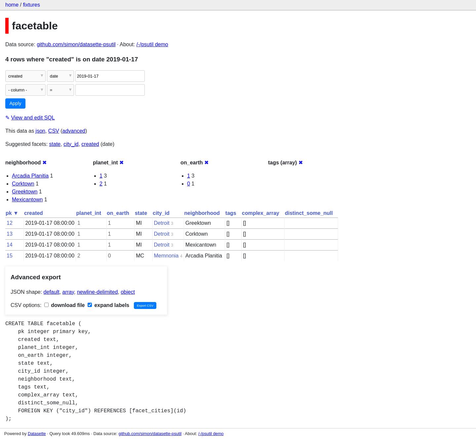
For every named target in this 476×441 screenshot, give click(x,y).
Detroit (162, 223)
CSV (53, 131)
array (68, 292)
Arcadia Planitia (30, 176)
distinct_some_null (309, 213)
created (90, 144)
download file (64, 305)
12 (10, 223)
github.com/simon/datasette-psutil (76, 44)
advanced (73, 131)
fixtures (31, 5)
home (12, 5)
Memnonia (166, 255)
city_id (70, 144)
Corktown (23, 184)
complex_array (260, 213)
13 (10, 234)
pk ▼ (12, 213)
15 (10, 255)
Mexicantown (27, 199)
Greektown (24, 191)
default (52, 292)
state (55, 144)
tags (230, 213)
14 (10, 245)
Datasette (37, 433)
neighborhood (202, 213)
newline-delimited (97, 292)
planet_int (88, 213)
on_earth (118, 213)
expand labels (108, 305)
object (128, 292)
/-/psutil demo (152, 44)
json (40, 131)
